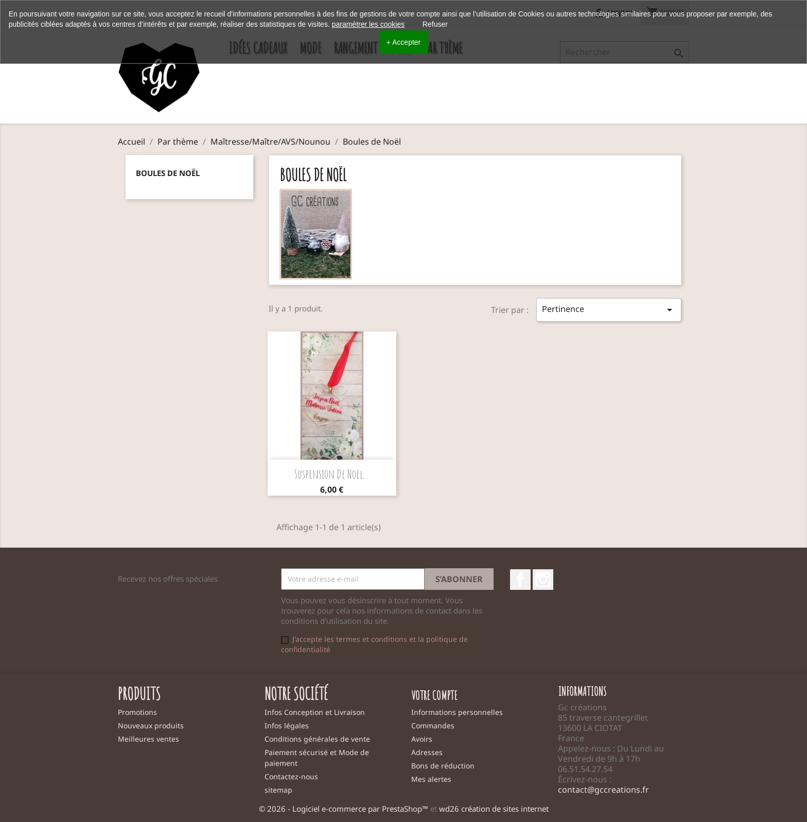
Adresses (427, 752)
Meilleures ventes (148, 739)
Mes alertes (431, 779)
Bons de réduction (443, 766)
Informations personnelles (457, 712)
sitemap (278, 790)
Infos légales (287, 725)
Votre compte (434, 695)
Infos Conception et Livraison (315, 712)
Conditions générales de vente (317, 739)
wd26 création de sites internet (494, 808)
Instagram (543, 579)
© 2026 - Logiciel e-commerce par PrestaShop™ (344, 808)
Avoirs (421, 739)
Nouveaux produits (151, 725)
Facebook (520, 579)
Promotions (137, 712)
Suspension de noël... (331, 474)
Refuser (435, 24)
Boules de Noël (168, 173)
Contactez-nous (291, 776)
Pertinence (609, 309)
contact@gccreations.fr (603, 789)
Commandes (432, 725)
